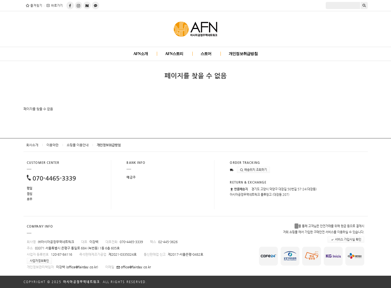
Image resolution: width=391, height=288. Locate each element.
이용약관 (52, 145)
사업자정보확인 (39, 261)
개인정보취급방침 (243, 54)
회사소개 (32, 145)
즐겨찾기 (34, 5)
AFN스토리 (174, 54)
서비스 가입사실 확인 (346, 240)
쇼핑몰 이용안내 (78, 145)
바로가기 (54, 5)
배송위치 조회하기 (253, 170)
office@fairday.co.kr (82, 267)
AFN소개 (140, 54)
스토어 (206, 54)
